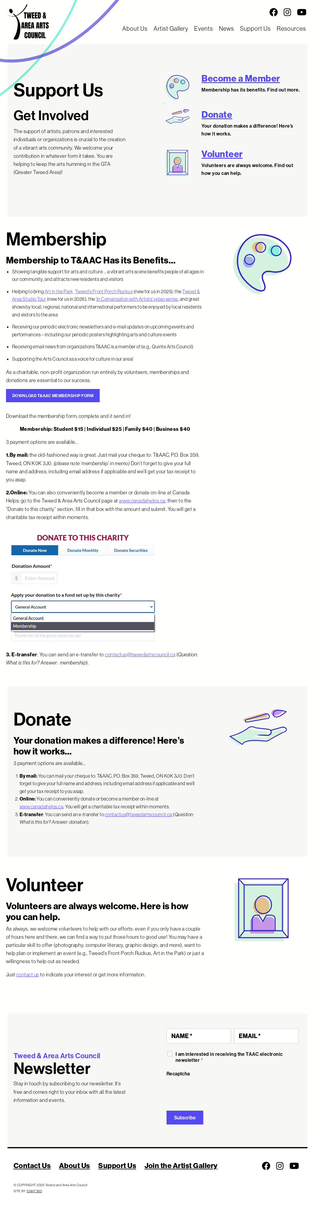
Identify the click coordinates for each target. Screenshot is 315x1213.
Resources (291, 28)
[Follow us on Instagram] (287, 12)
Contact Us (32, 1165)
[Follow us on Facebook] (273, 12)
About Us (135, 28)
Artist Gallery (171, 28)
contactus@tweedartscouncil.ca (140, 654)
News (226, 28)
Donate (216, 114)
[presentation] (212, 1091)
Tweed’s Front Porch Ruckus (104, 291)
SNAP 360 (34, 1191)
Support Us (255, 28)
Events (203, 28)
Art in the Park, (59, 291)
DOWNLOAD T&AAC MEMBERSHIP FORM (52, 395)
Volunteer (221, 154)
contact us (27, 974)
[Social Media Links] (197, 12)
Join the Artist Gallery (181, 1165)
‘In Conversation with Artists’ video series (137, 299)
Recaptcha (178, 1074)
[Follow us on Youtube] (302, 12)
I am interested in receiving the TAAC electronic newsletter (229, 1057)
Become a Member (240, 78)
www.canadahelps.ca (142, 500)
